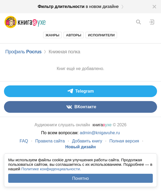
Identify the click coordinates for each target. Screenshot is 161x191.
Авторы (73, 35)
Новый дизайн (80, 147)
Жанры (52, 35)
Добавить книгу (87, 141)
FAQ (24, 141)
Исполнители (101, 35)
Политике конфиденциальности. (51, 169)
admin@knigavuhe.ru (100, 133)
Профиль (23, 51)
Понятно (80, 178)
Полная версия (124, 141)
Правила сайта (50, 141)
